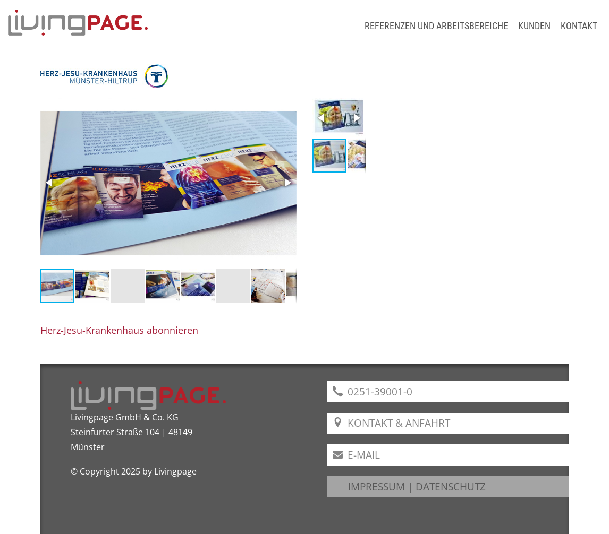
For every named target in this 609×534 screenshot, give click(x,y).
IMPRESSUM (376, 486)
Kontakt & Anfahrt (391, 423)
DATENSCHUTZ (451, 486)
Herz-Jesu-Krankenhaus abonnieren (119, 330)
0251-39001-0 (372, 391)
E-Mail (356, 454)
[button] (49, 182)
